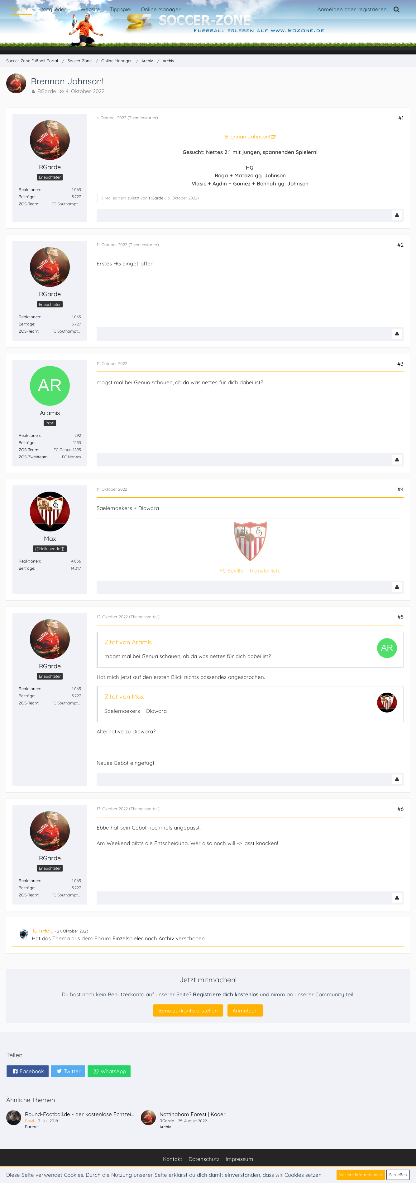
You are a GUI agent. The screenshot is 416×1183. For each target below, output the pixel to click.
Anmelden (245, 1010)
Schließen (398, 1174)
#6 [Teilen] (400, 809)
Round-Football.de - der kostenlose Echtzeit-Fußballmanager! (101, 1114)
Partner (32, 1126)
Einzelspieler (127, 938)
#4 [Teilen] (400, 489)
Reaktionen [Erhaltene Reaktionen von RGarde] (29, 189)
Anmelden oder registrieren (352, 9)
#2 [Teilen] (400, 244)
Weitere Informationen (360, 1174)
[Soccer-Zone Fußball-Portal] (208, 27)
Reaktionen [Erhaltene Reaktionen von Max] (29, 561)
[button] (27, 1071)
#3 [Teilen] (400, 363)
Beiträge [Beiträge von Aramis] (26, 442)
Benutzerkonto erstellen (188, 1010)
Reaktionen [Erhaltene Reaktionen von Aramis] (29, 435)
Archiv (166, 938)
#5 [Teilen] (400, 617)
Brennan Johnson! (247, 136)
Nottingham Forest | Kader (193, 1114)
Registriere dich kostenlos (225, 994)
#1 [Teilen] (401, 118)
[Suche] (397, 9)
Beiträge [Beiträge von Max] (26, 568)
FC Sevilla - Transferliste (250, 570)
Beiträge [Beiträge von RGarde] (26, 196)
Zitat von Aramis (128, 642)
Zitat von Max (124, 696)
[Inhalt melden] (397, 215)
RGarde (46, 91)
